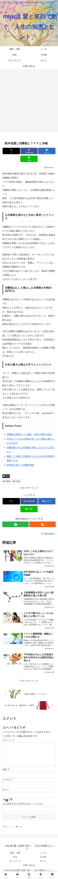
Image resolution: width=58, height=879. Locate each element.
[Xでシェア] (11, 151)
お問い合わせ (29, 870)
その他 (43, 861)
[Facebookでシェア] (29, 151)
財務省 (16, 481)
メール (7, 784)
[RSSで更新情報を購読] (42, 524)
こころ (43, 857)
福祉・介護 (15, 857)
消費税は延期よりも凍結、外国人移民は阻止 (29, 434)
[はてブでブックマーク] (46, 151)
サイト (5, 794)
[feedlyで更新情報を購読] (15, 524)
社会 (6, 476)
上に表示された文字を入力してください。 (24, 808)
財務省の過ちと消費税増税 (20, 465)
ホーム (43, 865)
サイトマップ (15, 865)
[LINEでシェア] (29, 159)
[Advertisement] (29, 100)
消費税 (6, 481)
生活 (15, 861)
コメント (8, 740)
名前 (6, 774)
